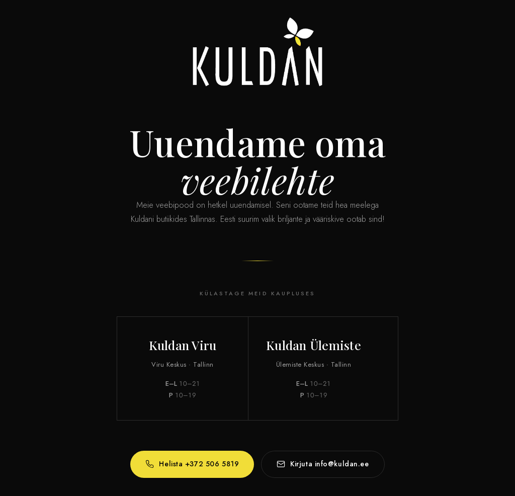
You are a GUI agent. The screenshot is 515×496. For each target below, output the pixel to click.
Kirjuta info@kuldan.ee (323, 464)
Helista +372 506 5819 (192, 464)
